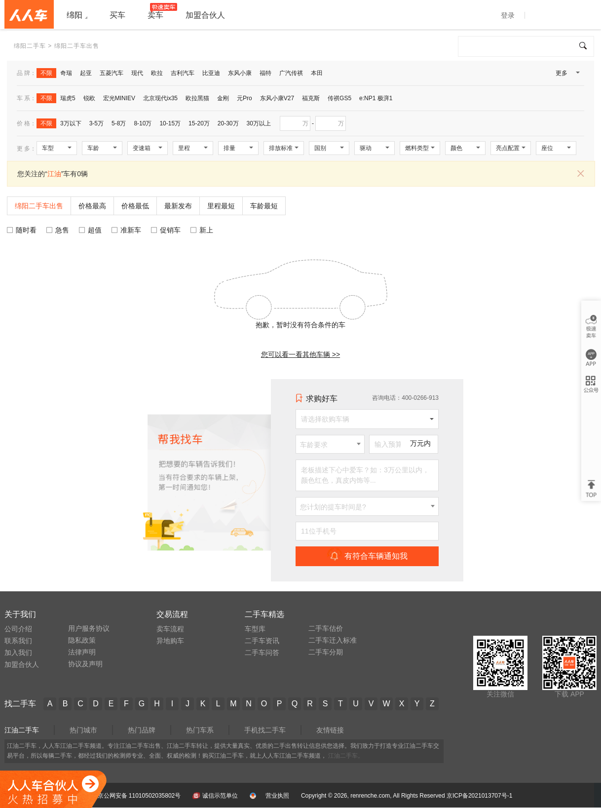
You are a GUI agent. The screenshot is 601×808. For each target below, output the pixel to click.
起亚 (86, 73)
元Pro (244, 98)
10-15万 (170, 123)
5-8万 (119, 123)
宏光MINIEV (119, 98)
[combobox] (330, 444)
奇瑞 (66, 73)
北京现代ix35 (160, 98)
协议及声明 (85, 664)
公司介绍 (18, 629)
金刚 (223, 98)
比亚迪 (211, 73)
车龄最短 (264, 206)
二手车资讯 (262, 641)
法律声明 (82, 652)
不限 (46, 73)
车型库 (255, 629)
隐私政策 (82, 640)
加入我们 (18, 652)
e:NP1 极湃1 (375, 98)
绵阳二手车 (30, 45)
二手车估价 (325, 628)
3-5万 (96, 123)
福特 (265, 73)
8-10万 (142, 123)
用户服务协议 (89, 628)
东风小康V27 (277, 98)
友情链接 (330, 730)
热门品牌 (141, 730)
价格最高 (92, 206)
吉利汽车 (182, 73)
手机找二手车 (265, 730)
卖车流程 (170, 629)
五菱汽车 (111, 73)
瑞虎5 (67, 98)
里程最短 (221, 206)
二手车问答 (262, 652)
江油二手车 (21, 730)
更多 (567, 75)
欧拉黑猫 (197, 98)
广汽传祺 (291, 73)
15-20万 (199, 123)
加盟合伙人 (21, 664)
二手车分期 (325, 652)
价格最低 (135, 206)
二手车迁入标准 (332, 640)
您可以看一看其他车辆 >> (300, 354)
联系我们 (18, 641)
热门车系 (200, 730)
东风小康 (240, 73)
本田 (317, 73)
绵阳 (74, 15)
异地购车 (170, 641)
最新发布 (178, 206)
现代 (137, 73)
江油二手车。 (346, 755)
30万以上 (259, 123)
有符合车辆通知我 (367, 555)
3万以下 (70, 123)
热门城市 (83, 730)
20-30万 (228, 123)
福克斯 (311, 98)
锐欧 (89, 98)
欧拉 (157, 73)
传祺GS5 (339, 98)
